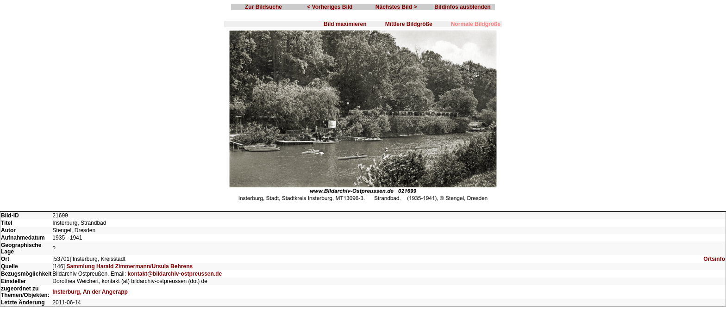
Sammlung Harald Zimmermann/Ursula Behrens (129, 266)
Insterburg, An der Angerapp (89, 292)
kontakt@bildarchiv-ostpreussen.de (174, 274)
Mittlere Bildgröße (408, 24)
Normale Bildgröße (476, 24)
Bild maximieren (345, 24)
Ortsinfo (714, 259)
